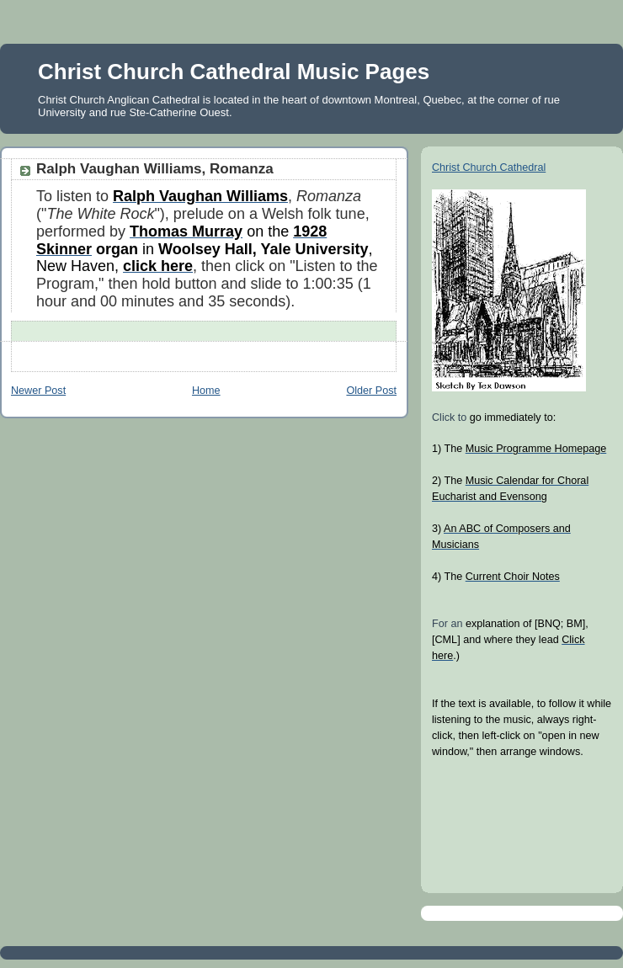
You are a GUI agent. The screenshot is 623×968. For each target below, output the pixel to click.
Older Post (371, 390)
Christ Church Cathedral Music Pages (233, 71)
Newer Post (38, 390)
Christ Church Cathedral (489, 167)
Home (206, 390)
